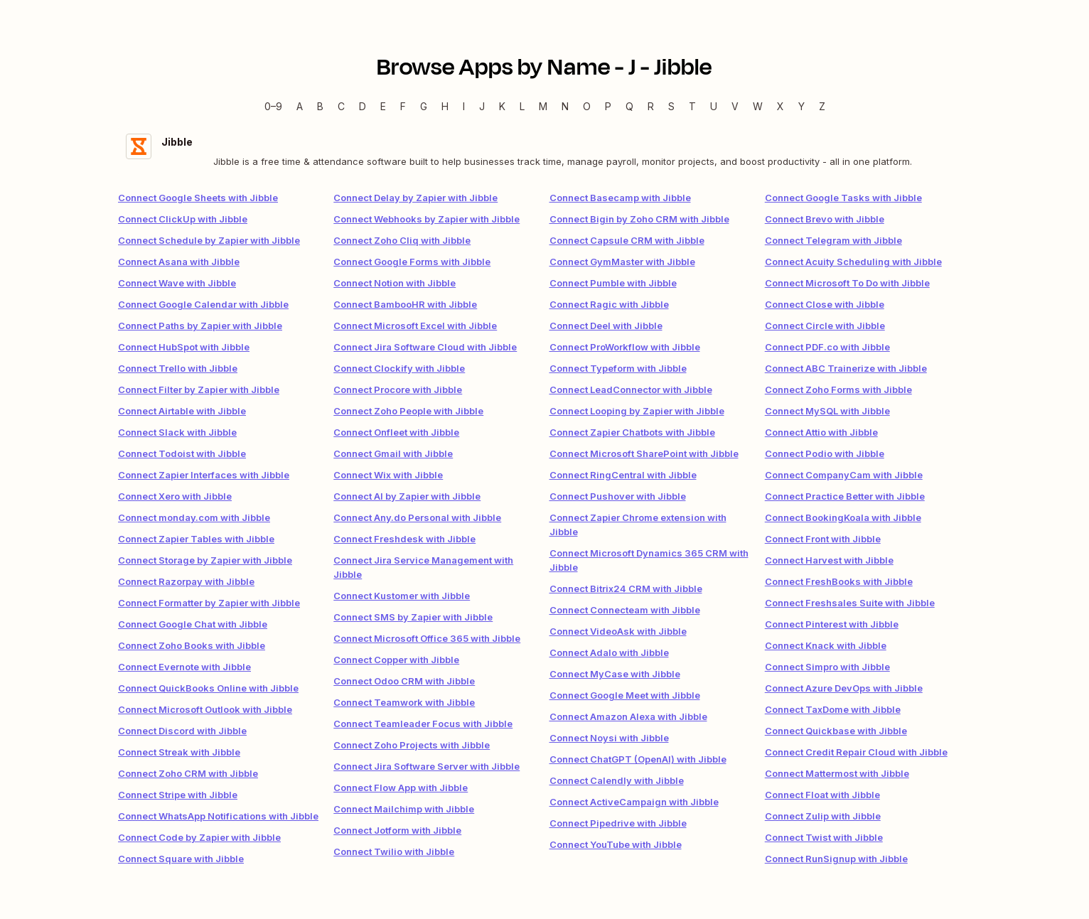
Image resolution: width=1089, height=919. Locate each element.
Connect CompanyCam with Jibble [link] (844, 474)
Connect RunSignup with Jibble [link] (836, 858)
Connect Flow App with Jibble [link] (400, 787)
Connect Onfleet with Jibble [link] (396, 432)
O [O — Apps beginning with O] (587, 106)
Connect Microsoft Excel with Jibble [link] (415, 325)
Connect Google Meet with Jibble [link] (624, 695)
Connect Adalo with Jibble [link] (609, 652)
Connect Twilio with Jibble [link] (393, 851)
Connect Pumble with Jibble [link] (613, 283)
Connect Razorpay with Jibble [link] (186, 581)
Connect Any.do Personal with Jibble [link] (417, 517)
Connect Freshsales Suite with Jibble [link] (850, 602)
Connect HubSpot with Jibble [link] (184, 347)
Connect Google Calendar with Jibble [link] (203, 304)
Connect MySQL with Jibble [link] (827, 410)
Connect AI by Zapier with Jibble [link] (407, 496)
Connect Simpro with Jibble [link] (827, 666)
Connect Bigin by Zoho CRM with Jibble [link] (639, 219)
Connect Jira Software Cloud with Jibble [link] (425, 347)
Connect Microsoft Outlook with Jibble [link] (205, 709)
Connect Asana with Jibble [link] (179, 261)
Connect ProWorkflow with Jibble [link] (624, 347)
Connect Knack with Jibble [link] (825, 645)
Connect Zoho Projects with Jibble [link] (411, 745)
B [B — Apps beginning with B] (320, 106)
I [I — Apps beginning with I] (464, 106)
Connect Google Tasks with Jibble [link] (843, 197)
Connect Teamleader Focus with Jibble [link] (423, 723)
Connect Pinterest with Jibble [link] (831, 624)
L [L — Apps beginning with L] (522, 106)
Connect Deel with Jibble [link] (605, 325)
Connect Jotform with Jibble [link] (397, 830)
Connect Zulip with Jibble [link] (823, 816)
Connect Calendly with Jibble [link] (616, 780)
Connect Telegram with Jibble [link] (833, 240)
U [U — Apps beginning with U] (713, 106)
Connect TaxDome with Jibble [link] (833, 709)
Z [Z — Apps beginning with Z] (822, 106)
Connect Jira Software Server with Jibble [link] (426, 766)
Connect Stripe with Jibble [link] (177, 794)
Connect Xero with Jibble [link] (175, 496)
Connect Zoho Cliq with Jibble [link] (402, 240)
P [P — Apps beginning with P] (608, 106)
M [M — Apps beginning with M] (543, 106)
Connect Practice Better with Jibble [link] (845, 496)
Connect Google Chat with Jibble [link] (192, 624)
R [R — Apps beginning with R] (651, 106)
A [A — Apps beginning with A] (299, 106)
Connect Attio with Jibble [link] (821, 432)
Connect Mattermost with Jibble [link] (837, 773)
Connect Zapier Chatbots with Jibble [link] (632, 432)
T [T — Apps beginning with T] (692, 106)
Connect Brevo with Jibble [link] (824, 219)
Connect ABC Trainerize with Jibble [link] (846, 368)
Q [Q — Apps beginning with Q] (629, 106)
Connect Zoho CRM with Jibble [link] (188, 773)
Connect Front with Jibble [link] (823, 538)
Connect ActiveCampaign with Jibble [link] (634, 801)
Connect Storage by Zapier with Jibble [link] (205, 560)
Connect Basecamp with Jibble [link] (620, 197)
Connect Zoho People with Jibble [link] (408, 410)
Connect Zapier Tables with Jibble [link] (196, 538)
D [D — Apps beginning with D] (362, 106)
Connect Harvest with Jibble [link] (829, 560)
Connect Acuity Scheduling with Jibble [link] (853, 261)
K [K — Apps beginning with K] (502, 106)
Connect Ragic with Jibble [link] (609, 304)
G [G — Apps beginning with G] (423, 106)
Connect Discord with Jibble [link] (182, 730)
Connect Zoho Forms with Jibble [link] (838, 389)
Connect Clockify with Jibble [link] (399, 368)
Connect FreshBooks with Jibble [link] (839, 581)
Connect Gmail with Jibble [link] (393, 453)
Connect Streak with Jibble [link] (179, 752)
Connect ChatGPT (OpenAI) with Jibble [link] (637, 759)
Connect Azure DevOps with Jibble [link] (844, 688)
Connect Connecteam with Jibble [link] (624, 610)
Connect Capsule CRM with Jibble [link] (626, 240)
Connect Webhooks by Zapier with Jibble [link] (426, 219)
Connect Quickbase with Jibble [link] (836, 730)
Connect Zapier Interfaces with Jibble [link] (203, 474)
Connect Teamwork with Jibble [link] (404, 702)
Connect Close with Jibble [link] (824, 304)
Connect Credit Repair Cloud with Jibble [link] (856, 752)
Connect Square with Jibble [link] (181, 858)
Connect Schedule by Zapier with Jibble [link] (209, 240)
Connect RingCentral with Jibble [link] (623, 474)
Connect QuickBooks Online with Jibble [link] (208, 688)
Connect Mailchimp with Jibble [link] (403, 809)
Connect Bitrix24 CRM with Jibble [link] (625, 588)
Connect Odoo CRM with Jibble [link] (404, 681)
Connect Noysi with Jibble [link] (609, 737)
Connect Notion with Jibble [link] (394, 283)
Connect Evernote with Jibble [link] (184, 666)
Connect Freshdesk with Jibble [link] (404, 538)
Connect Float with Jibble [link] (822, 794)
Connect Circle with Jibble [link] (825, 325)
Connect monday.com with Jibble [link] (194, 517)
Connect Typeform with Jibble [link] (618, 368)
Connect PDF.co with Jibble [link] (827, 347)
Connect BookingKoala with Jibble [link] (843, 517)
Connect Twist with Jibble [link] (824, 837)
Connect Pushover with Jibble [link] (617, 496)
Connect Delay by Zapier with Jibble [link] (415, 197)
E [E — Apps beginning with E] (383, 106)
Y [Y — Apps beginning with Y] (801, 106)
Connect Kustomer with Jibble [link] (401, 595)
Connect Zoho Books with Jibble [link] (191, 645)
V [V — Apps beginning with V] (735, 106)
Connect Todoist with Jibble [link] (182, 453)
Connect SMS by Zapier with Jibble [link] (413, 617)
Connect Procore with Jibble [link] (397, 389)
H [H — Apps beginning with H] (445, 106)
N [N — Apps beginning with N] (565, 106)
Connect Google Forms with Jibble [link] (411, 261)
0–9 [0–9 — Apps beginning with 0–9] (273, 106)
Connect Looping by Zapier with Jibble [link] (636, 410)
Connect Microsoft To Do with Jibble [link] (847, 283)
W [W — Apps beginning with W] (758, 106)
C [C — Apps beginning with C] (341, 106)
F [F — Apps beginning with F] (403, 106)
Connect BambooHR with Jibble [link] (405, 304)
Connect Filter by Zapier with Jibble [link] (198, 389)
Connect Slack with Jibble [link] (177, 432)
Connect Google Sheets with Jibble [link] (198, 197)
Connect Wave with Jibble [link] (177, 283)
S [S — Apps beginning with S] (671, 106)
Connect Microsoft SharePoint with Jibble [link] (644, 453)
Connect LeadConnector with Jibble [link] (630, 389)
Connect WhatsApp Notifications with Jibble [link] (218, 816)
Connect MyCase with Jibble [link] (614, 673)
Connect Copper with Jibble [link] (396, 659)
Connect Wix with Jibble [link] (388, 474)
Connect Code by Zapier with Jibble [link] (199, 837)
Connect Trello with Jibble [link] (177, 368)
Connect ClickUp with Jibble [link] (182, 219)
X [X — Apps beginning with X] (780, 106)
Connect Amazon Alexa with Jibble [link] (628, 716)
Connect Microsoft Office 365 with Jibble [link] (426, 638)
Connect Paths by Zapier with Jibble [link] (200, 325)
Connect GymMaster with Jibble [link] (622, 261)
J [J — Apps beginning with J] (482, 106)
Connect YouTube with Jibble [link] (615, 844)
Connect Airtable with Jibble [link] (182, 410)
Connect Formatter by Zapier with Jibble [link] (209, 602)
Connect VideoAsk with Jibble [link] (618, 631)
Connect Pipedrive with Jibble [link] (618, 823)
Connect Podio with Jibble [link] (824, 453)
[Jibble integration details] (544, 151)
